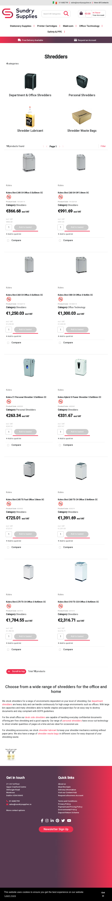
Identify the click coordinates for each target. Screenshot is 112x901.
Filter (103, 146)
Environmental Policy (67, 809)
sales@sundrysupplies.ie (81, 3)
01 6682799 (63, 3)
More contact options (15, 810)
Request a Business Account (70, 795)
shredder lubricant (48, 730)
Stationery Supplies (20, 26)
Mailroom (68, 26)
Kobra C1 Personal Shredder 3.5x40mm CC (26, 397)
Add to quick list (13, 234)
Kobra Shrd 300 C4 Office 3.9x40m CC (75, 295)
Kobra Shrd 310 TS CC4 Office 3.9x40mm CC (78, 602)
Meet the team (64, 787)
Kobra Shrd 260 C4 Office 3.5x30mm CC (24, 295)
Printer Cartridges (47, 26)
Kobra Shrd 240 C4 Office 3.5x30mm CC (24, 193)
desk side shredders (35, 717)
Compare (13, 240)
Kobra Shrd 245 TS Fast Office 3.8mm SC (25, 499)
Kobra (9, 185)
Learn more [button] (10, 896)
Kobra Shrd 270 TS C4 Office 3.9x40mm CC (26, 602)
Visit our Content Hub (67, 792)
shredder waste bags (48, 733)
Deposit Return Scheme (68, 812)
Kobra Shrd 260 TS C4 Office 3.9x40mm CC (77, 499)
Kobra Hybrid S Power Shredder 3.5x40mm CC (79, 397)
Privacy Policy (64, 804)
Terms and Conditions (67, 801)
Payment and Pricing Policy (70, 807)
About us (62, 784)
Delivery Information (67, 790)
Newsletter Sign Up (56, 829)
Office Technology (89, 26)
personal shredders (72, 720)
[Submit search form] (66, 13)
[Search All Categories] (56, 13)
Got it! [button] (103, 894)
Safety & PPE (54, 32)
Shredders (21, 205)
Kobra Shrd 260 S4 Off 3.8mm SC (73, 193)
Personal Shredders (26, 409)
